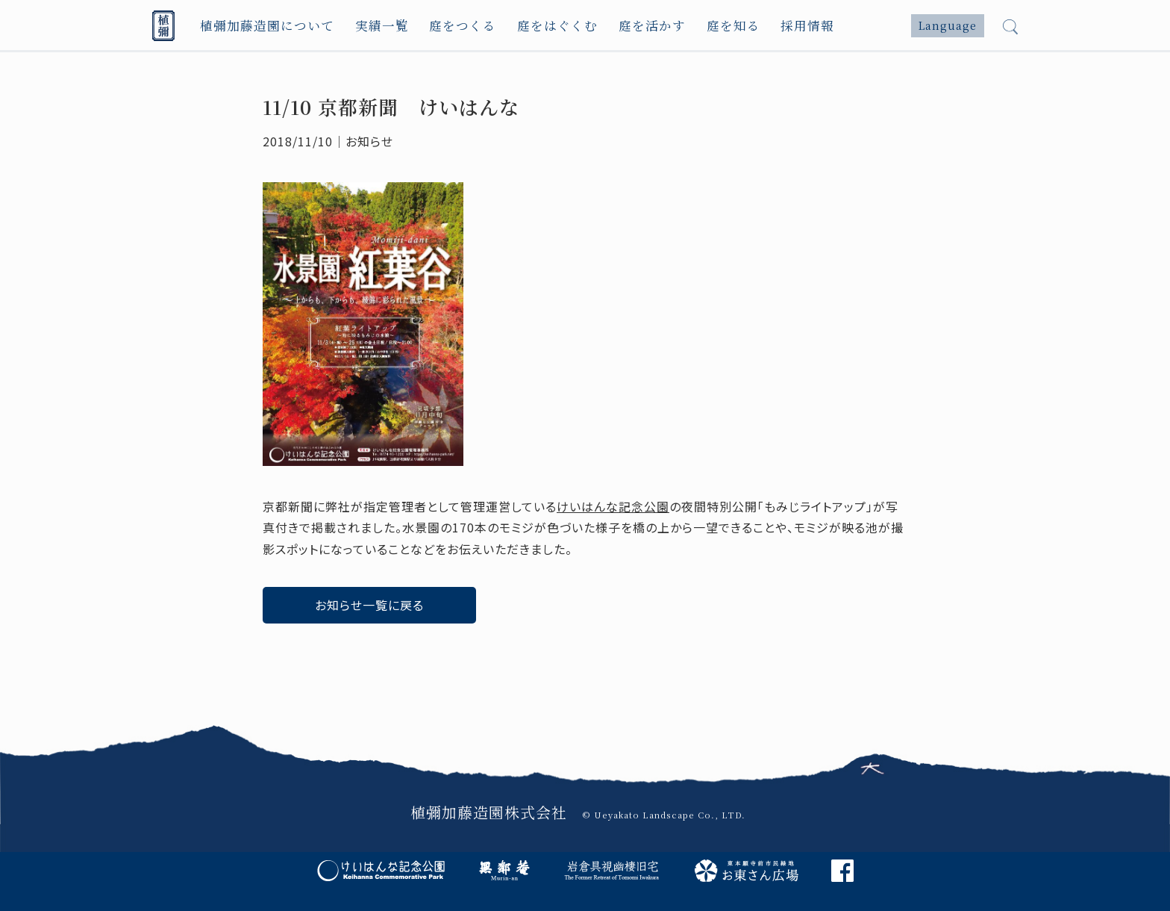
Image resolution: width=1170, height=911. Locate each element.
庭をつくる (455, 25)
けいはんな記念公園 (613, 506)
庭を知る (718, 25)
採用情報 (791, 25)
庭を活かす (639, 25)
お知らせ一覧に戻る (369, 605)
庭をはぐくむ (547, 25)
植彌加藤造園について (264, 25)
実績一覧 (375, 25)
